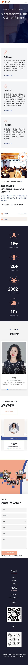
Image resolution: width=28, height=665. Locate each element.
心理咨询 (6, 219)
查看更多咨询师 (9, 411)
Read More (8, 75)
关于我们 (14, 577)
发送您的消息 (9, 552)
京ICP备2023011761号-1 (17, 656)
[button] (7, 389)
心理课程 (6, 214)
